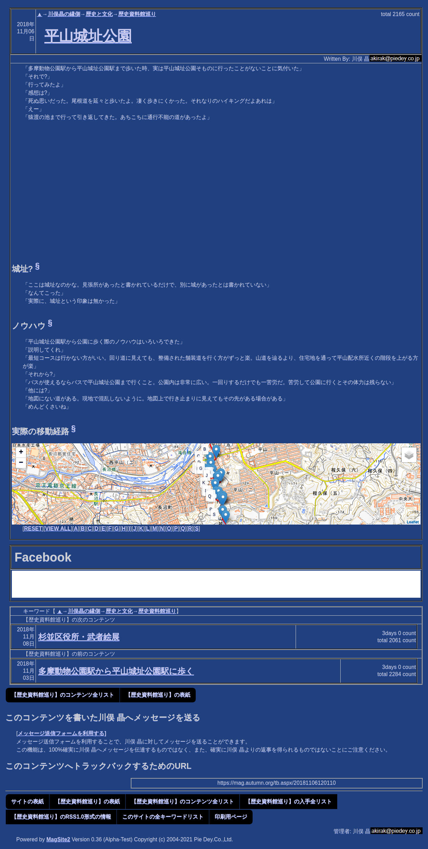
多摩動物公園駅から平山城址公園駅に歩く (116, 671)
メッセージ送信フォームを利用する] (62, 733)
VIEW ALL (58, 528)
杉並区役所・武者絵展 (79, 636)
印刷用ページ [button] (231, 817)
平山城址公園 (88, 36)
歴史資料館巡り (137, 14)
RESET (33, 528)
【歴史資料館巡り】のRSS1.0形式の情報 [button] (61, 817)
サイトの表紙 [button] (27, 801)
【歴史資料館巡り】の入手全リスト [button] (288, 801)
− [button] (21, 463)
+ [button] (21, 452)
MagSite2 (58, 839)
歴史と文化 (99, 14)
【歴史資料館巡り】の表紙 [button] (157, 695)
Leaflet (413, 522)
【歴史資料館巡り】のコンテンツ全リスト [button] (62, 695)
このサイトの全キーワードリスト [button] (163, 817)
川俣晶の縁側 (64, 14)
